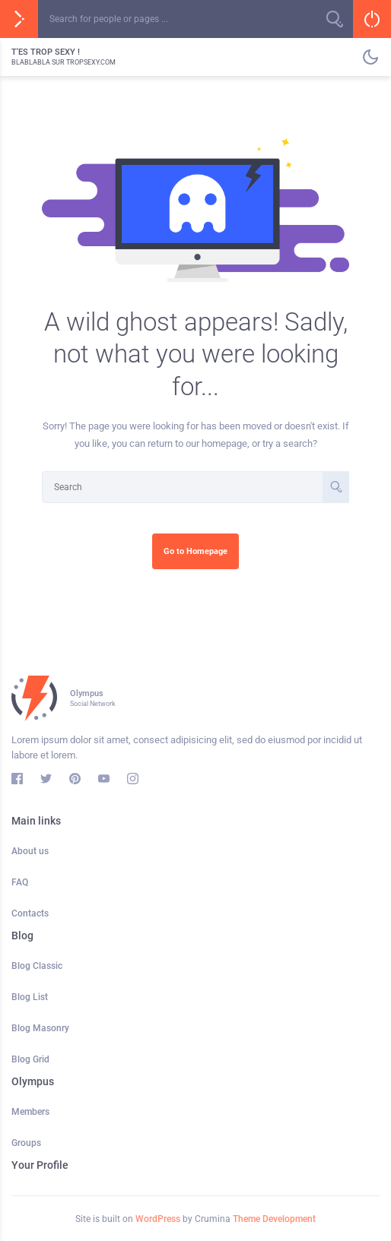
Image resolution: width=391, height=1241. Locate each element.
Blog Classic (36, 966)
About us (30, 851)
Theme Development (274, 1219)
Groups (26, 1143)
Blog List (29, 997)
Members (30, 1111)
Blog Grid (30, 1059)
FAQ (19, 882)
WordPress (157, 1219)
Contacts (30, 913)
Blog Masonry (40, 1028)
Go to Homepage (195, 551)
